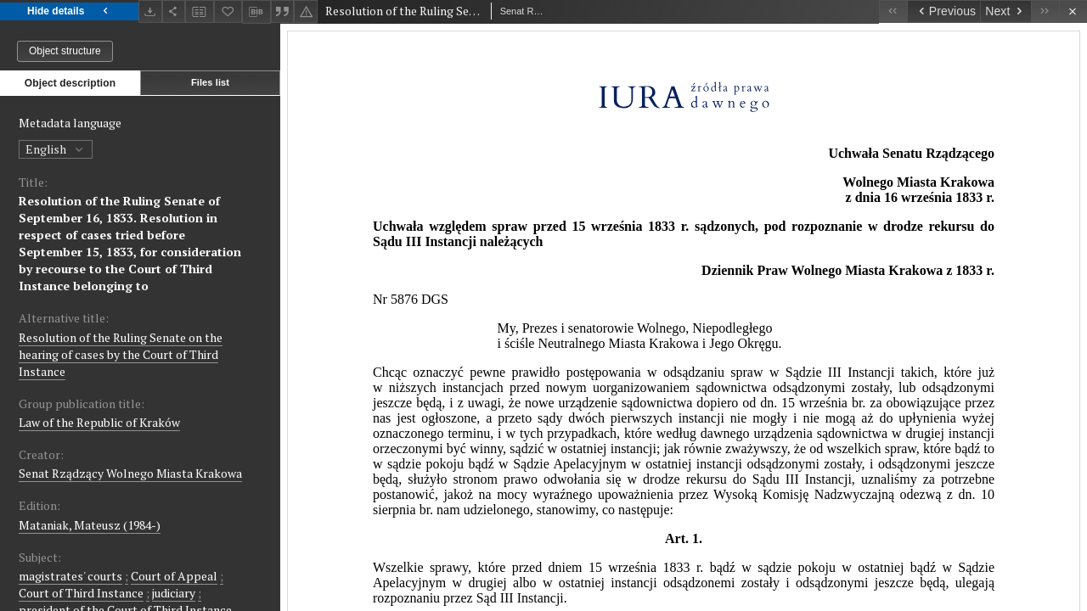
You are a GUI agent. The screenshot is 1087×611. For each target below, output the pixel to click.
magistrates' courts (70, 576)
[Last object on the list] (1045, 11)
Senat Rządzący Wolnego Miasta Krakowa (130, 473)
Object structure (65, 51)
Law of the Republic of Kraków (99, 422)
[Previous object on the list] (943, 11)
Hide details (69, 11)
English (55, 149)
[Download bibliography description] (256, 12)
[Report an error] (306, 11)
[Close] (1073, 11)
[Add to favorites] (228, 11)
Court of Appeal (174, 576)
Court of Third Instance (81, 593)
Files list (210, 82)
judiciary (173, 593)
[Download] (150, 11)
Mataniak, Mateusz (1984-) (90, 525)
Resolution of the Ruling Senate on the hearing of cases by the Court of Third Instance (120, 354)
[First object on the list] (893, 11)
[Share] (174, 11)
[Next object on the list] (1005, 11)
